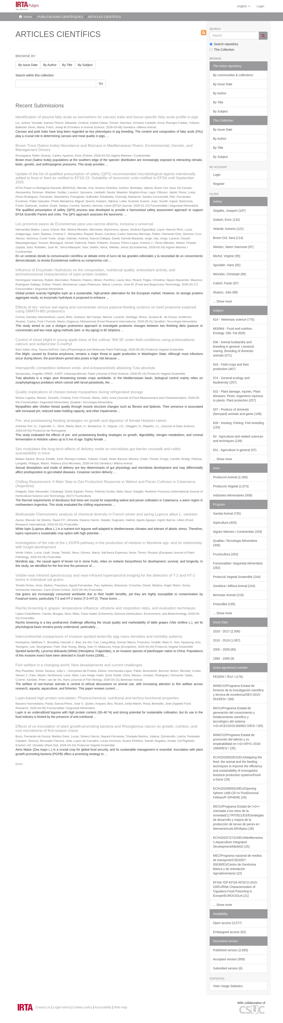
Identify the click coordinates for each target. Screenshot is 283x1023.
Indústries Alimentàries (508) (232, 495)
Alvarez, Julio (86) (225, 292)
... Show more (222, 301)
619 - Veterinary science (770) (233, 319)
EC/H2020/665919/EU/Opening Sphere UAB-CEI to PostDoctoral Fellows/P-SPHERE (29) (235, 793)
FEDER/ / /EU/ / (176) (228, 676)
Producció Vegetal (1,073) (231, 486)
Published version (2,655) (230, 950)
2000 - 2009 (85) (224, 649)
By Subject (85, 65)
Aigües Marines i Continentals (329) (237, 531)
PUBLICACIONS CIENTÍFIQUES (60, 17)
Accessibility (103, 1007)
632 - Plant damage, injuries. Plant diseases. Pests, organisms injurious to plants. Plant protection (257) (238, 396)
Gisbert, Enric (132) (226, 219)
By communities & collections (233, 75)
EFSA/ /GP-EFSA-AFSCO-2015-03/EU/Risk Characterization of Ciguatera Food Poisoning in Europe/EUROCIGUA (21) (235, 889)
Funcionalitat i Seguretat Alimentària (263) (238, 566)
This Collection (222, 49)
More (19, 764)
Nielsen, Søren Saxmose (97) (233, 247)
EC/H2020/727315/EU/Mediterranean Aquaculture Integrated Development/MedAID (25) (238, 842)
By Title (67, 65)
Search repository (224, 44)
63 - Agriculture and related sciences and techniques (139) (238, 439)
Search (215, 29)
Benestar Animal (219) (228, 595)
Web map (120, 1007)
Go (101, 83)
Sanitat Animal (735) (227, 513)
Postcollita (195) (224, 604)
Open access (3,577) (227, 923)
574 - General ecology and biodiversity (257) (231, 380)
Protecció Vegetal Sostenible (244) (237, 577)
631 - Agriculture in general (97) (234, 450)
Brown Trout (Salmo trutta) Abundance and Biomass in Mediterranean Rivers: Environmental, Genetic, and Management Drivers (104, 147)
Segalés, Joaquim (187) (229, 210)
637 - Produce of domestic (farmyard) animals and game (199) (237, 412)
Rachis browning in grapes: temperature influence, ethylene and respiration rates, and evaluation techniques (105, 608)
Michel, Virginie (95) (226, 256)
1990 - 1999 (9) (223, 658)
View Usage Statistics (228, 986)
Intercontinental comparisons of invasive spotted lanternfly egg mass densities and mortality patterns (98, 636)
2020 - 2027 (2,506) (226, 631)
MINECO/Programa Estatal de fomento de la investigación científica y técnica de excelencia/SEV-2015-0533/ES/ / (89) (238, 692)
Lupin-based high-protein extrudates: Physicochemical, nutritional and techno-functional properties (97, 698)
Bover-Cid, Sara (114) (228, 238)
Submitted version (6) (228, 968)
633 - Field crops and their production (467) (231, 367)
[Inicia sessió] (260, 6)
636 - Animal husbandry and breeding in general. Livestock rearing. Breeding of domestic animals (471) (233, 348)
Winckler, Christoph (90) (229, 274)
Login (217, 174)
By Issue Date (28, 65)
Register (219, 184)
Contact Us (42, 1007)
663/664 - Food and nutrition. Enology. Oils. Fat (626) (233, 331)
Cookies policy (82, 1007)
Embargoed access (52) (229, 932)
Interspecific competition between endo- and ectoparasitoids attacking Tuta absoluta (85, 368)
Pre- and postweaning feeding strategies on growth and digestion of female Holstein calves (90, 420)
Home (28, 17)
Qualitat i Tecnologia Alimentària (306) (235, 543)
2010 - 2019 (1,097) (226, 640)
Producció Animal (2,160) (230, 477)
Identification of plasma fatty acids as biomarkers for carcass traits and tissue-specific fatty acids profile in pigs (106, 117)
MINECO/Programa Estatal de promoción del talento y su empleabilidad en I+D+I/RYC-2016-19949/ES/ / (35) (237, 741)
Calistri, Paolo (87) (226, 283)
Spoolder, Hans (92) (227, 265)
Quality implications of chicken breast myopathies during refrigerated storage (79, 392)
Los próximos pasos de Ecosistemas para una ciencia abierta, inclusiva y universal (84, 224)
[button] (243, 6)
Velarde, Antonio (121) (228, 229)
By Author (50, 65)
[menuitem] (260, 6)
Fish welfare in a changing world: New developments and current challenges (78, 665)
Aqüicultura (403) (225, 522)
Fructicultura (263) (225, 554)
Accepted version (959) (229, 959)
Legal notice (61, 1007)
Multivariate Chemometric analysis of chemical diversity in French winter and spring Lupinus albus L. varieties (106, 514)
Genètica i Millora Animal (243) (234, 586)
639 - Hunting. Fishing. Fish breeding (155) (238, 425)
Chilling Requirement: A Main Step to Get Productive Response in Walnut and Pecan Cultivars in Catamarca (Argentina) (105, 484)
